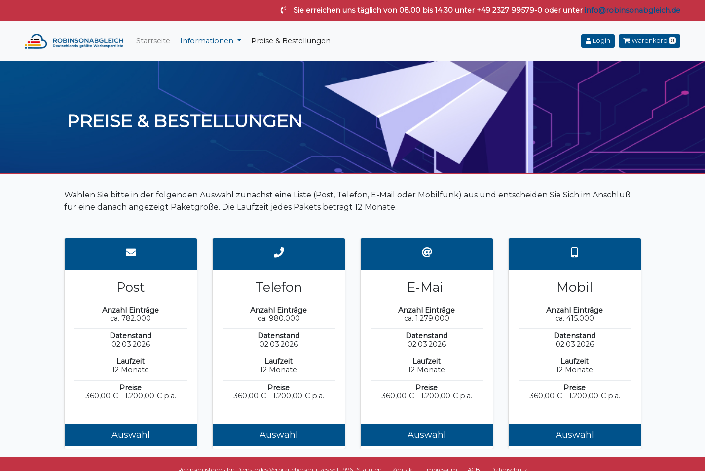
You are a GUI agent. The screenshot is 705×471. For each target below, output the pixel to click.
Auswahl (130, 435)
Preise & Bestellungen (291, 41)
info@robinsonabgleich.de (632, 10)
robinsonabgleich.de (74, 41)
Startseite (153, 41)
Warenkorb (649, 40)
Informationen (207, 41)
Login (598, 40)
